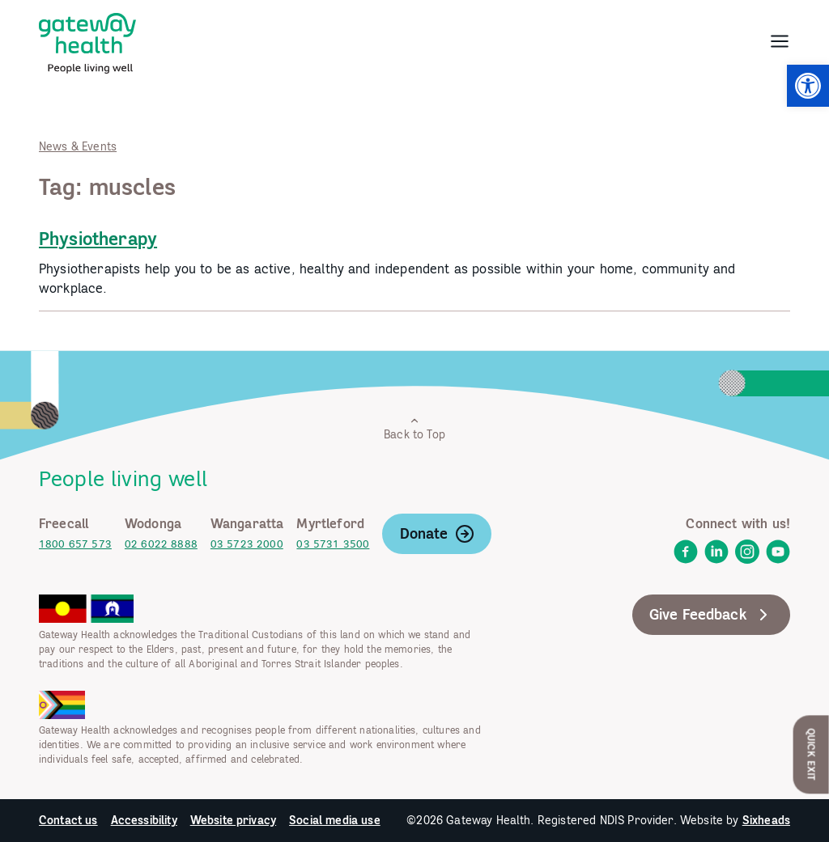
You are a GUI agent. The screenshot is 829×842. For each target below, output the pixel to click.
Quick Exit (812, 754)
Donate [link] (437, 534)
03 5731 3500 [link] (332, 544)
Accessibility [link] (144, 820)
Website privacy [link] (233, 820)
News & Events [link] (78, 146)
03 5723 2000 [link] (246, 544)
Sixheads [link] (766, 820)
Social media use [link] (334, 820)
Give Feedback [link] (711, 614)
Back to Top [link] (414, 428)
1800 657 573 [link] (75, 544)
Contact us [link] (68, 820)
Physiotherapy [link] (98, 238)
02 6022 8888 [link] (161, 544)
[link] (808, 86)
